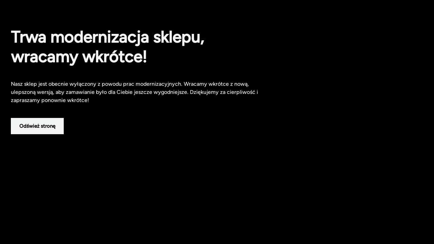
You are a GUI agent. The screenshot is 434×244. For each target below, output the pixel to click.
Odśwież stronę (37, 126)
